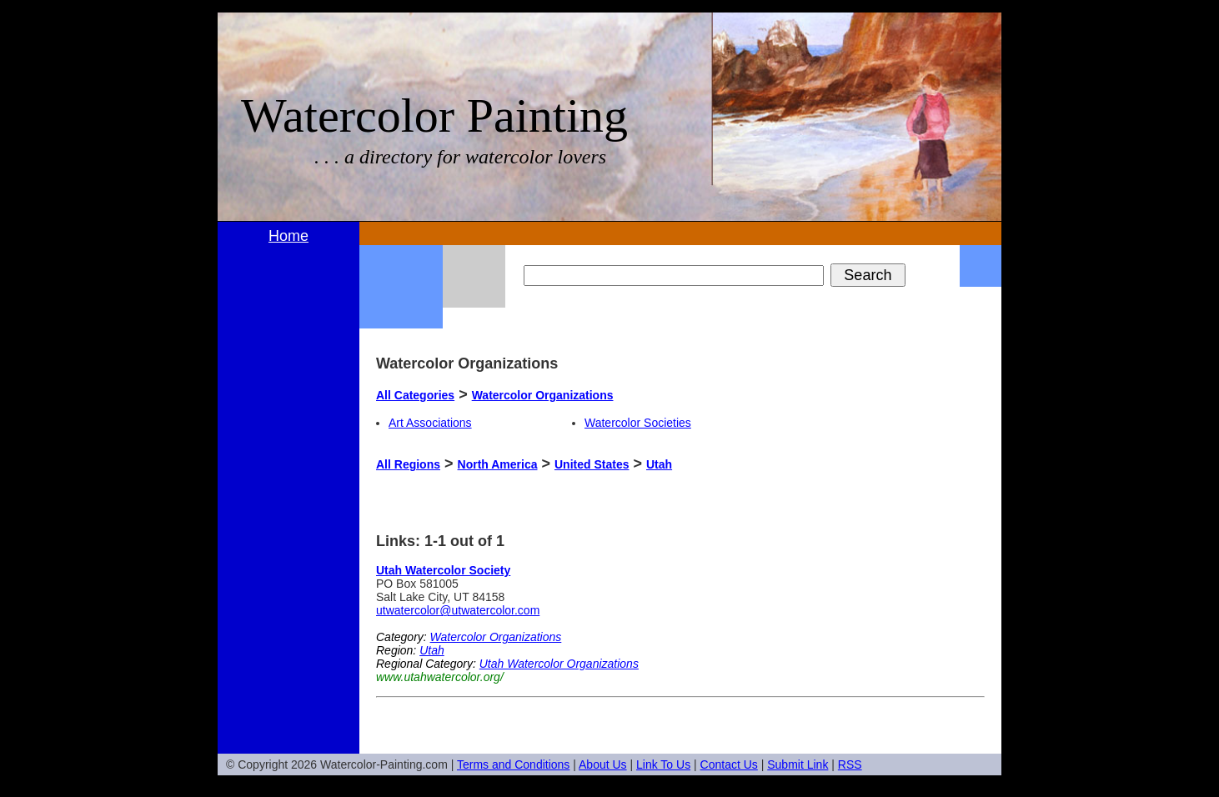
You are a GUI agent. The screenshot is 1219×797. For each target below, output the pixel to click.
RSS (850, 764)
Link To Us (663, 764)
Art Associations (430, 422)
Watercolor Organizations (543, 395)
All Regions (408, 464)
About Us (603, 764)
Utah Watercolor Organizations (559, 663)
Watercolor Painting (434, 115)
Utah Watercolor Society (443, 570)
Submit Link (797, 764)
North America (498, 464)
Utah (659, 464)
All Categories (415, 395)
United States (591, 464)
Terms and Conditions (513, 764)
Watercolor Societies (637, 422)
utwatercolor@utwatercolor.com (457, 610)
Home (288, 236)
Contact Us (729, 764)
